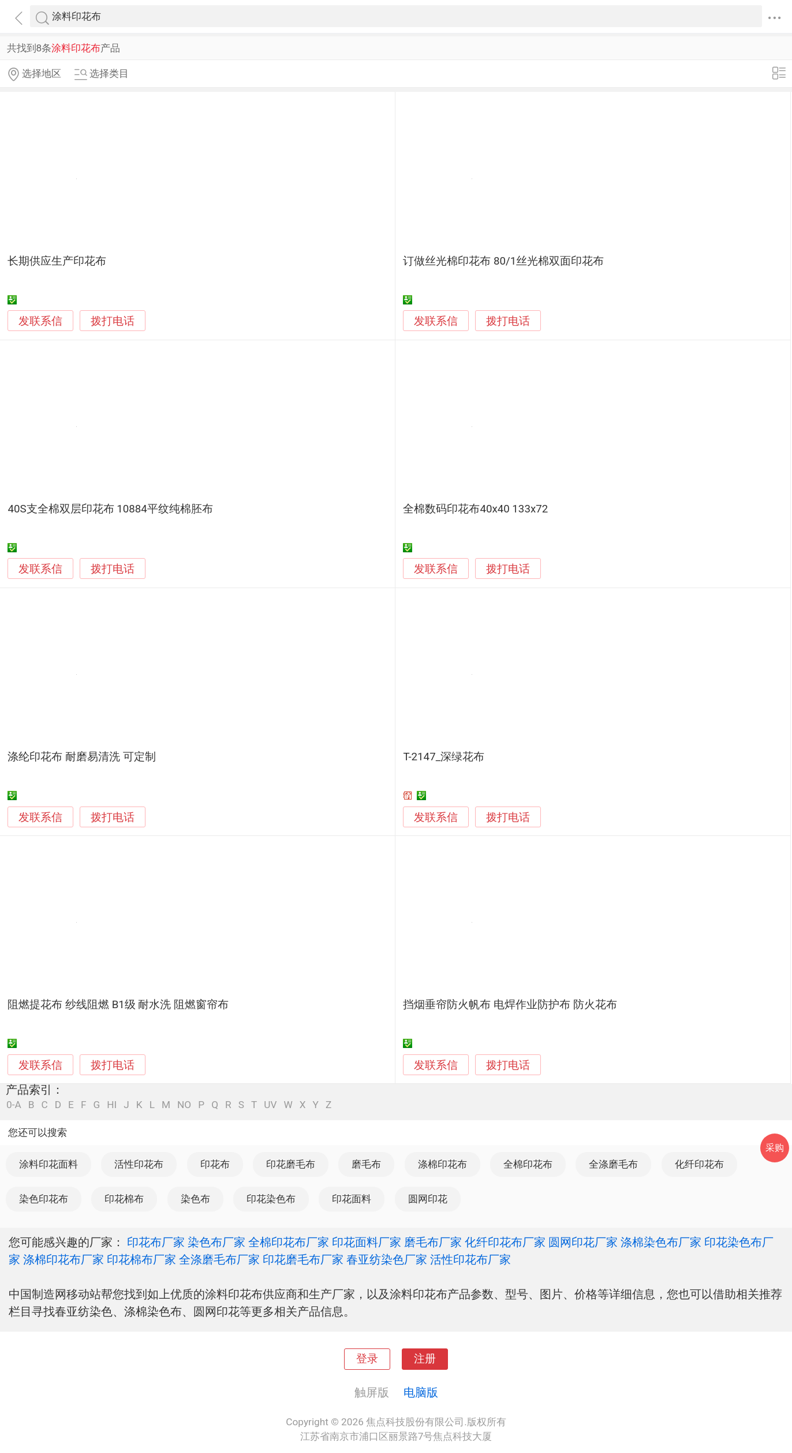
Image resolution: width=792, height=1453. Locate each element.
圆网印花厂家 (583, 1242)
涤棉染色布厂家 (661, 1242)
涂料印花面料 (48, 1164)
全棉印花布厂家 (288, 1242)
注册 (425, 1358)
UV (270, 1105)
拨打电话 (113, 321)
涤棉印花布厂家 (63, 1259)
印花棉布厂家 (141, 1259)
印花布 (215, 1164)
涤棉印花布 (442, 1164)
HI (112, 1105)
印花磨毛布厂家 (303, 1259)
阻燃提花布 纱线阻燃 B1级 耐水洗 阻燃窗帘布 (118, 1004)
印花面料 (351, 1199)
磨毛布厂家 (433, 1242)
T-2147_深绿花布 (443, 756)
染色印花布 (43, 1199)
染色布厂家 (216, 1242)
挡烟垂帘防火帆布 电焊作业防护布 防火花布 (510, 1004)
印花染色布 (271, 1199)
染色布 (195, 1199)
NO (184, 1105)
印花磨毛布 (290, 1164)
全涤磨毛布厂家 (219, 1259)
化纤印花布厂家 (505, 1242)
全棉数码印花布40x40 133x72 (475, 509)
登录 (367, 1358)
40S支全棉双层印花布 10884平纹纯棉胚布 (110, 509)
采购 (774, 1147)
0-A (13, 1105)
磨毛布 (366, 1164)
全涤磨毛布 (613, 1164)
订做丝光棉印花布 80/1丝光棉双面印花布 (503, 261)
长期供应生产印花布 (57, 261)
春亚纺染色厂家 (386, 1259)
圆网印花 (427, 1199)
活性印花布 (138, 1164)
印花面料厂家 (366, 1242)
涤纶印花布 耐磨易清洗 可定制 (81, 756)
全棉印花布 (527, 1164)
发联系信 (40, 321)
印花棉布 (124, 1199)
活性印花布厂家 (470, 1259)
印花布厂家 (156, 1242)
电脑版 (421, 1392)
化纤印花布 (699, 1164)
